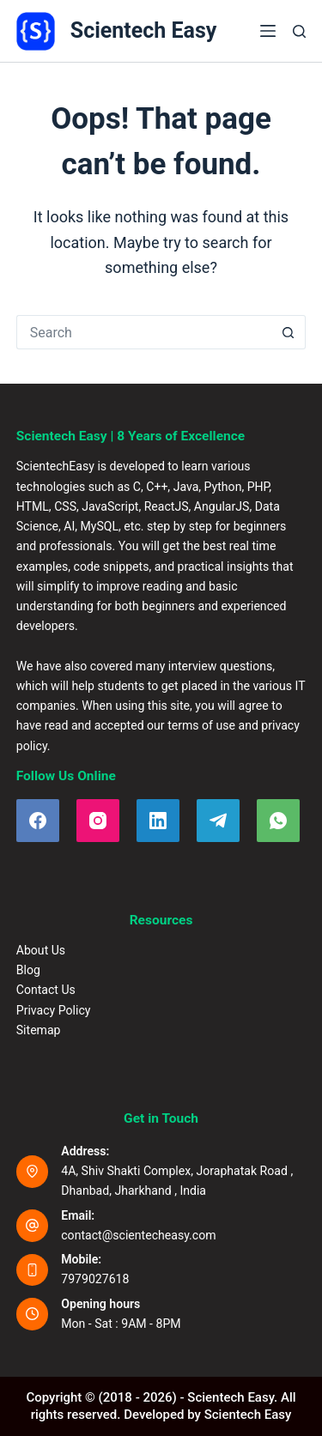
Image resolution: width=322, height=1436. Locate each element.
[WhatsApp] (278, 820)
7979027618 (95, 1279)
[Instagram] (97, 820)
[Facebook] (37, 820)
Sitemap (38, 1030)
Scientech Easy (143, 30)
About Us (40, 950)
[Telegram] (218, 820)
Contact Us (46, 990)
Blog (28, 970)
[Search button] (288, 332)
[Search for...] (144, 332)
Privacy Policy (53, 1010)
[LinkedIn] (158, 820)
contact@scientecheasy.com (138, 1235)
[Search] (299, 31)
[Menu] (268, 31)
